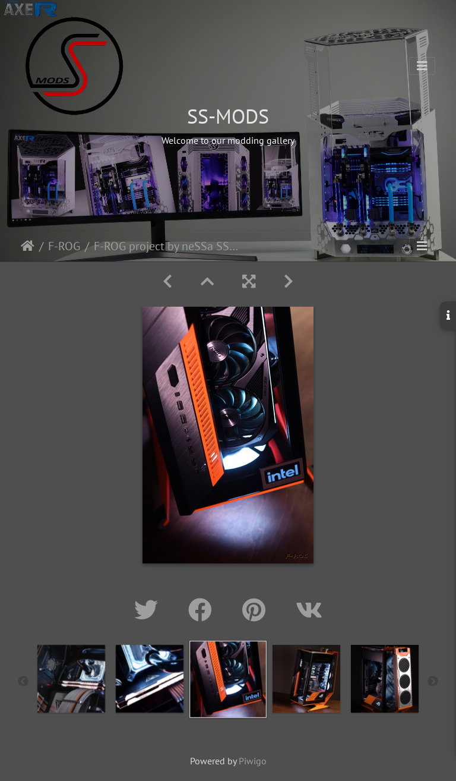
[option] (71, 678)
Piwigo (253, 761)
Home (27, 246)
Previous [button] (23, 682)
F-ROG (64, 246)
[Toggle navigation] (422, 66)
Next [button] (433, 682)
